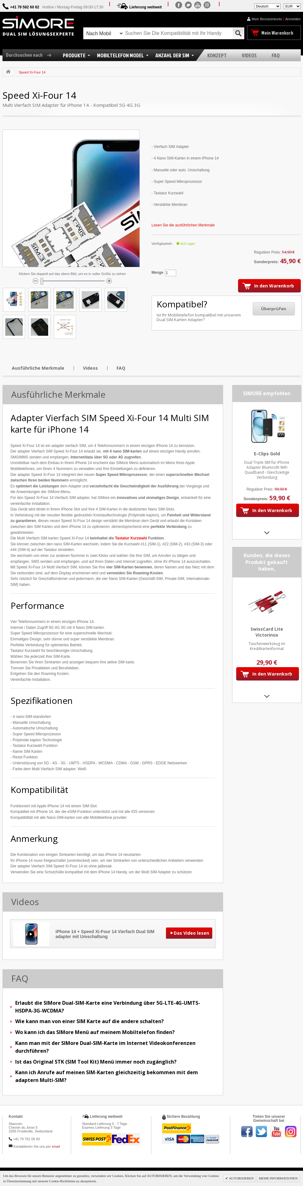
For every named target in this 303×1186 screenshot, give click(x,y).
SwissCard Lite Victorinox (266, 632)
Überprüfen (273, 308)
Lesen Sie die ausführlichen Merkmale (183, 225)
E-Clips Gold (267, 454)
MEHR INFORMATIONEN (278, 1178)
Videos (90, 368)
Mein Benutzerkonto (267, 19)
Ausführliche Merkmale (38, 368)
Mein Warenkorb (277, 32)
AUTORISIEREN (241, 1178)
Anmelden (293, 19)
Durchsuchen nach (31, 54)
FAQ (121, 368)
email (56, 1146)
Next (266, 533)
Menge (157, 272)
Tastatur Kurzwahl (131, 538)
